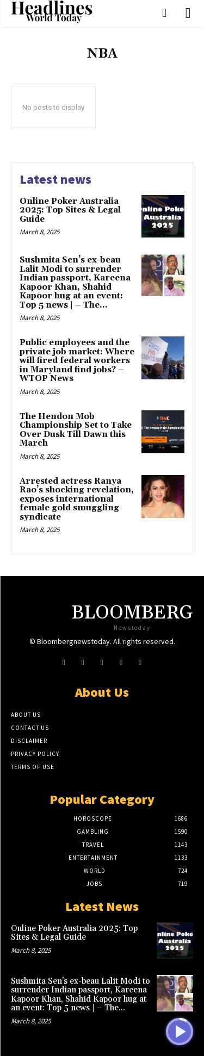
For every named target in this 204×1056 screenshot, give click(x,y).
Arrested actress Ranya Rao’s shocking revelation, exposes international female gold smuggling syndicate (77, 499)
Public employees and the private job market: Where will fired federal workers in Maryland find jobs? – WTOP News (77, 361)
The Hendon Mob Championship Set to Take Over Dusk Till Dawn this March (76, 430)
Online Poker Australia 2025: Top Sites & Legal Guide (70, 210)
